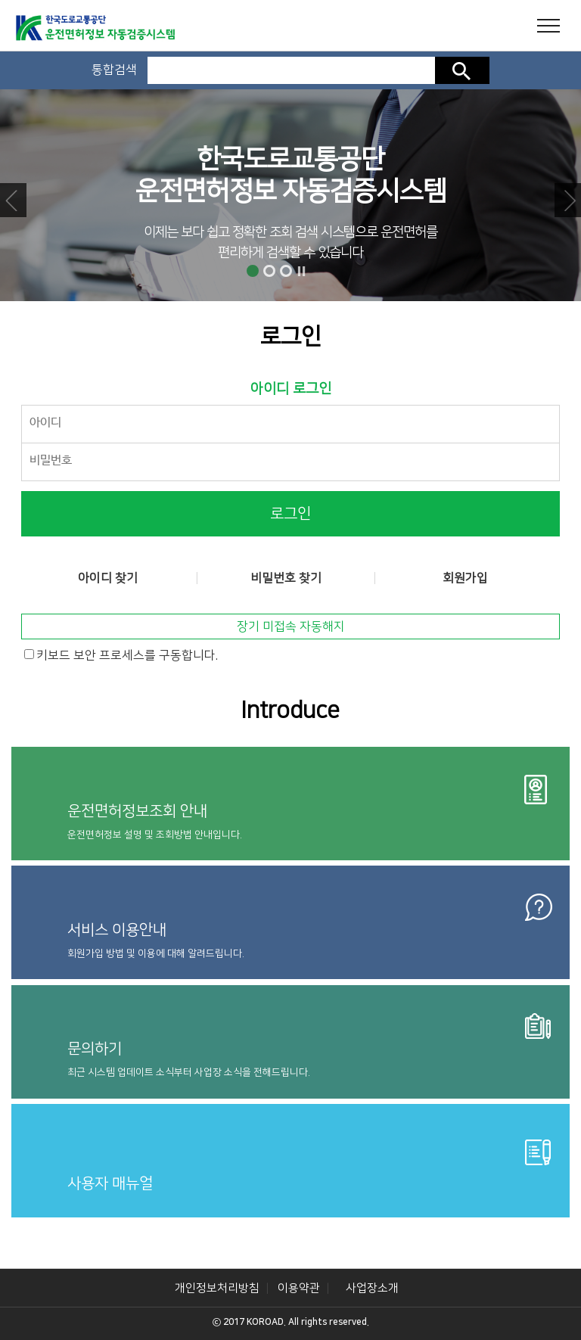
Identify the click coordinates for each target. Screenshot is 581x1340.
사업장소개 (372, 1288)
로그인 (290, 513)
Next (568, 200)
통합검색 (114, 69)
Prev (13, 200)
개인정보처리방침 (217, 1288)
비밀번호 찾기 (286, 578)
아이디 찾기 (108, 578)
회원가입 (465, 578)
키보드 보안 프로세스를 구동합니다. (127, 655)
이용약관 (299, 1288)
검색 (462, 70)
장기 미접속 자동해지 (291, 626)
